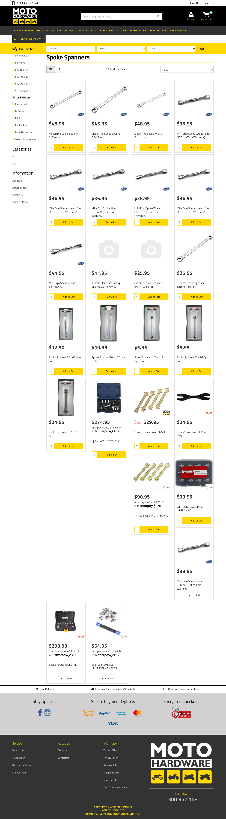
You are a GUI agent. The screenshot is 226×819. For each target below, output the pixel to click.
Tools (121, 30)
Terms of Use (110, 750)
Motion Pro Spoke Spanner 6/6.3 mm (64, 135)
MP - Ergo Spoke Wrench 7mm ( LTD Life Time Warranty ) (194, 210)
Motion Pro (21, 125)
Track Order (18, 758)
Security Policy (111, 780)
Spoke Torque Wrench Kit (63, 665)
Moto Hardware (23, 132)
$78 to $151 (21, 69)
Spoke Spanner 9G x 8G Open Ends (193, 359)
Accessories (23, 30)
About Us (194, 3)
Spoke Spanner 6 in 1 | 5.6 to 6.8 (64, 434)
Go (202, 48)
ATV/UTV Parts (102, 30)
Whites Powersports (26, 139)
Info (116, 431)
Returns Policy (20, 188)
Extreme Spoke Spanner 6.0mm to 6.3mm (148, 285)
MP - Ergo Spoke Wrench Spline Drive (62, 285)
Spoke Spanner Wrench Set (149, 432)
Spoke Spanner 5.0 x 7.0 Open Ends (108, 359)
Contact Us (208, 3)
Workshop (138, 30)
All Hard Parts (75, 30)
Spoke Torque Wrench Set (106, 441)
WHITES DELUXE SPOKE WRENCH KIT (190, 508)
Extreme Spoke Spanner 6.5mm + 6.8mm (190, 285)
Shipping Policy (20, 202)
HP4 (14, 156)
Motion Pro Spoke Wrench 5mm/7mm (148, 135)
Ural (14, 163)
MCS (17, 118)
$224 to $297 (22, 84)
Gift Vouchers (19, 772)
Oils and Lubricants (29, 39)
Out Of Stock (194, 595)
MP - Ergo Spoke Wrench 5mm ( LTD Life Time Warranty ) (194, 135)
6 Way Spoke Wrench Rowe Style (192, 434)
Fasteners (178, 30)
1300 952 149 (27, 3)
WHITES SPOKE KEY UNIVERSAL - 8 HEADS (104, 666)
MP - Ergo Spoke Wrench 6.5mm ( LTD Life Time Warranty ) (148, 212)
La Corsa (19, 111)
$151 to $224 (22, 77)
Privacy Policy (110, 758)
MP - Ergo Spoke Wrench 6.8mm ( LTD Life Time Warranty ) (190, 585)
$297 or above (23, 91)
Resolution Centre (21, 765)
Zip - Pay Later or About (115, 787)
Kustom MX (21, 104)
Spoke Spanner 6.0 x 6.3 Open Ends (65, 359)
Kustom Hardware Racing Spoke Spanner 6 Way (106, 285)
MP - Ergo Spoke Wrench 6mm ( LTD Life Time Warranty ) (66, 210)
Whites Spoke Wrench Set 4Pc (151, 516)
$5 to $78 (20, 62)
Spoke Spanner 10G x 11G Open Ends (148, 359)
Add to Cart (69, 147)
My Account (18, 750)
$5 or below (21, 55)
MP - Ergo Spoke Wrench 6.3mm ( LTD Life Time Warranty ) (105, 212)
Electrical (158, 30)
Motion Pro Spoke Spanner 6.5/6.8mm (106, 135)
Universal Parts (48, 30)
